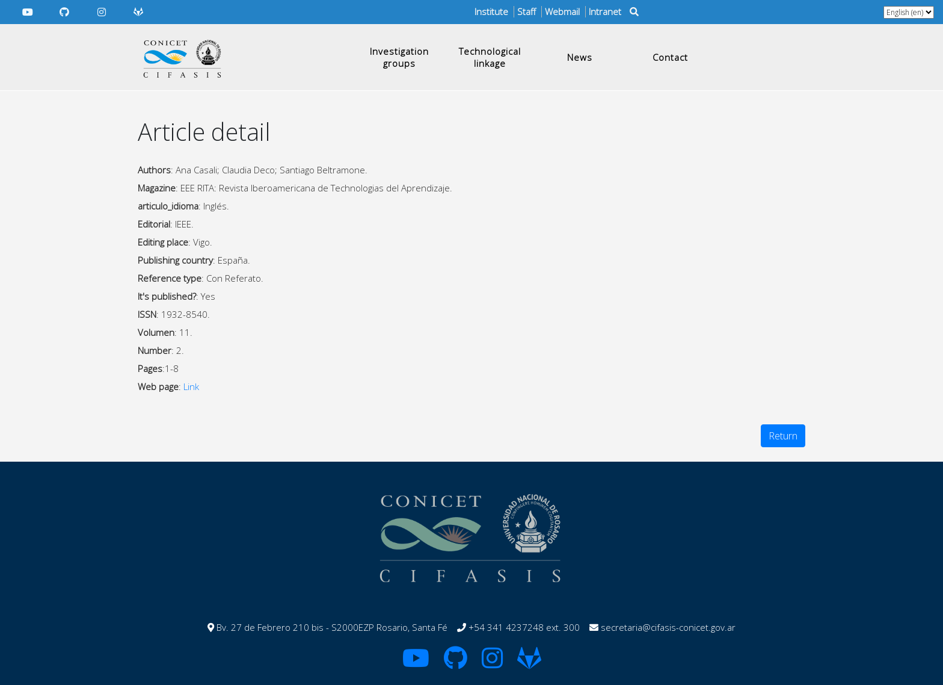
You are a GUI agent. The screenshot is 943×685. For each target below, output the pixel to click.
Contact (670, 57)
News (579, 57)
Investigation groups (399, 57)
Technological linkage (490, 57)
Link (191, 386)
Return (783, 435)
